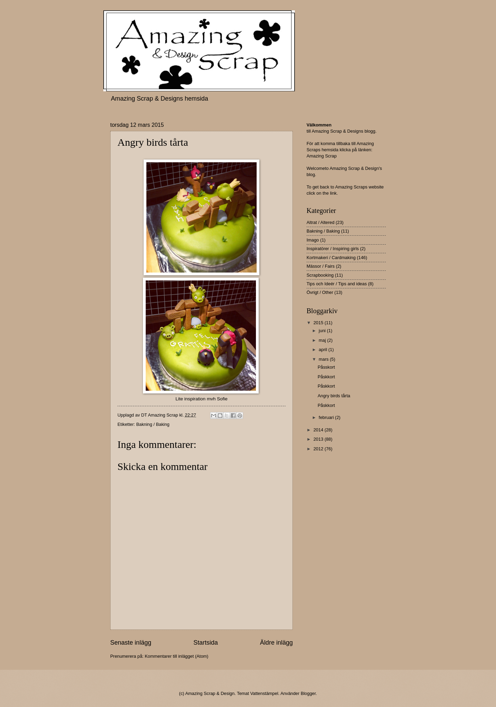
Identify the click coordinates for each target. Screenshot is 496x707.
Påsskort (326, 367)
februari (327, 417)
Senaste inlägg (130, 642)
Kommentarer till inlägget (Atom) (176, 656)
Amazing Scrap (322, 155)
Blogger (308, 693)
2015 (318, 322)
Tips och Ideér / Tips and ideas (337, 283)
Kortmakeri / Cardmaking (331, 257)
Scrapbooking (320, 275)
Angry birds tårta (334, 395)
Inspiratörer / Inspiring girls (333, 248)
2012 (318, 448)
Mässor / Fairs (321, 266)
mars (324, 359)
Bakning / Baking (152, 424)
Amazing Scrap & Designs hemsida (159, 98)
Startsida (205, 642)
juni (323, 330)
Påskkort (326, 376)
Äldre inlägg (276, 642)
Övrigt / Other (320, 292)
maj (323, 340)
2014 (318, 429)
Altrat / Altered (320, 222)
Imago (313, 240)
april (323, 349)
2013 (318, 439)
